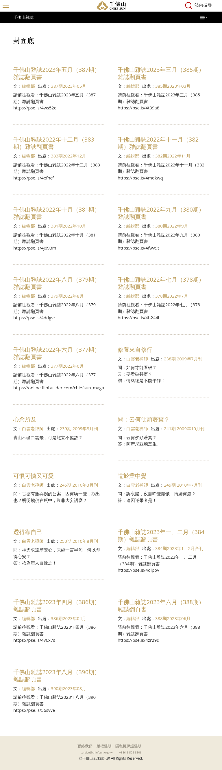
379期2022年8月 (67, 296)
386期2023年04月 (68, 618)
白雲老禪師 (137, 359)
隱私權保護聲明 (128, 746)
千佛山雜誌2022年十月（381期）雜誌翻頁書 (56, 213)
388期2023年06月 (172, 618)
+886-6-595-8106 (130, 752)
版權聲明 (104, 746)
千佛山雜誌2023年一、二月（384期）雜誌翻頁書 (161, 535)
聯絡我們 (84, 746)
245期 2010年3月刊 (79, 485)
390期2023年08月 (68, 688)
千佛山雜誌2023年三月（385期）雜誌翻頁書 (161, 73)
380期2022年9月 (171, 226)
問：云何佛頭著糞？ (144, 419)
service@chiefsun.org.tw (97, 752)
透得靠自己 (27, 532)
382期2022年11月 (172, 156)
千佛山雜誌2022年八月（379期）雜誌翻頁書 (56, 283)
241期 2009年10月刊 (184, 428)
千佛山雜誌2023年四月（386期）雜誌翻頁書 (56, 605)
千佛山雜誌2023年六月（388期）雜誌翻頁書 (161, 605)
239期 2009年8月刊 (79, 428)
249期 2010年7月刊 (183, 485)
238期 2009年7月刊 (183, 359)
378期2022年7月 (171, 296)
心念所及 (24, 419)
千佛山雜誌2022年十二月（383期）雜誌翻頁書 (53, 143)
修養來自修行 (135, 349)
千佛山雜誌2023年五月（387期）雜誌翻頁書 (56, 73)
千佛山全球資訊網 (111, 6)
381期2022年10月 (68, 226)
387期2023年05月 (68, 86)
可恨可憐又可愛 (33, 476)
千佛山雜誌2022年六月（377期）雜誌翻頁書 (56, 353)
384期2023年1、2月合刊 (179, 548)
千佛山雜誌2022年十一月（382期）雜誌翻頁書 (158, 143)
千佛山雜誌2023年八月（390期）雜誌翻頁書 (56, 675)
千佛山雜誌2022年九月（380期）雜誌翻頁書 (161, 213)
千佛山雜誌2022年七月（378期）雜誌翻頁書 (161, 283)
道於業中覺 (132, 476)
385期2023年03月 (172, 86)
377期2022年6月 (67, 366)
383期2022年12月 (68, 156)
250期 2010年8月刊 (79, 541)
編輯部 (28, 86)
